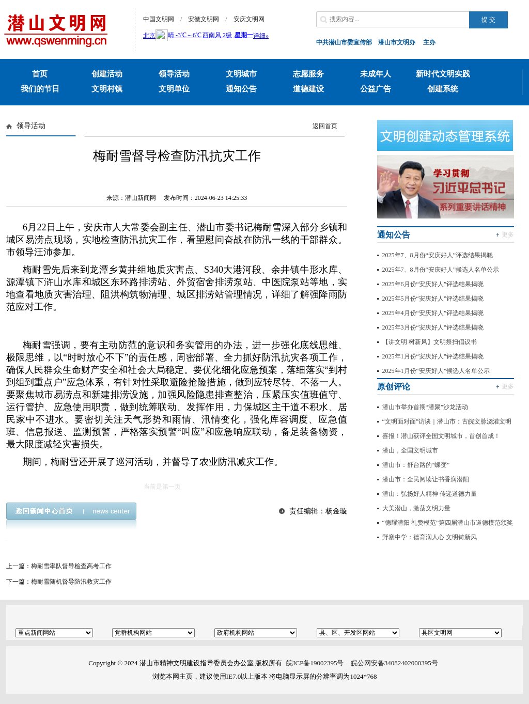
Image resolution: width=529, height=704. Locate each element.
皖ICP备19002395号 (315, 663)
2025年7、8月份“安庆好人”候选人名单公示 (441, 269)
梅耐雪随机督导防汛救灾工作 (71, 581)
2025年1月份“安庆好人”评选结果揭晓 (433, 356)
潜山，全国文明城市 (410, 450)
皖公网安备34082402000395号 (394, 663)
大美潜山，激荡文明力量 (416, 508)
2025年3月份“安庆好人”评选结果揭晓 (433, 327)
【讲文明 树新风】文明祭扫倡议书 (429, 342)
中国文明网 (158, 19)
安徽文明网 (203, 19)
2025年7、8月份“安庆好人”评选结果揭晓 (437, 255)
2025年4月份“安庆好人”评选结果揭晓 (433, 313)
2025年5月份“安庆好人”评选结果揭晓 (433, 298)
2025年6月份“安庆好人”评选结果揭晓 (433, 284)
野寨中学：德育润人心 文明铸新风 (429, 537)
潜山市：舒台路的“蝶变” (416, 464)
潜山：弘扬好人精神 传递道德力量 (429, 493)
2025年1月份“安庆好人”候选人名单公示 (436, 370)
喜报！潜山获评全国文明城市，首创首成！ (441, 436)
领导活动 (31, 126)
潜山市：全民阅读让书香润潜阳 (425, 479)
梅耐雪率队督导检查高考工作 (71, 566)
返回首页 (325, 126)
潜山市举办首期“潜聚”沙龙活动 (425, 407)
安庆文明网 (249, 19)
